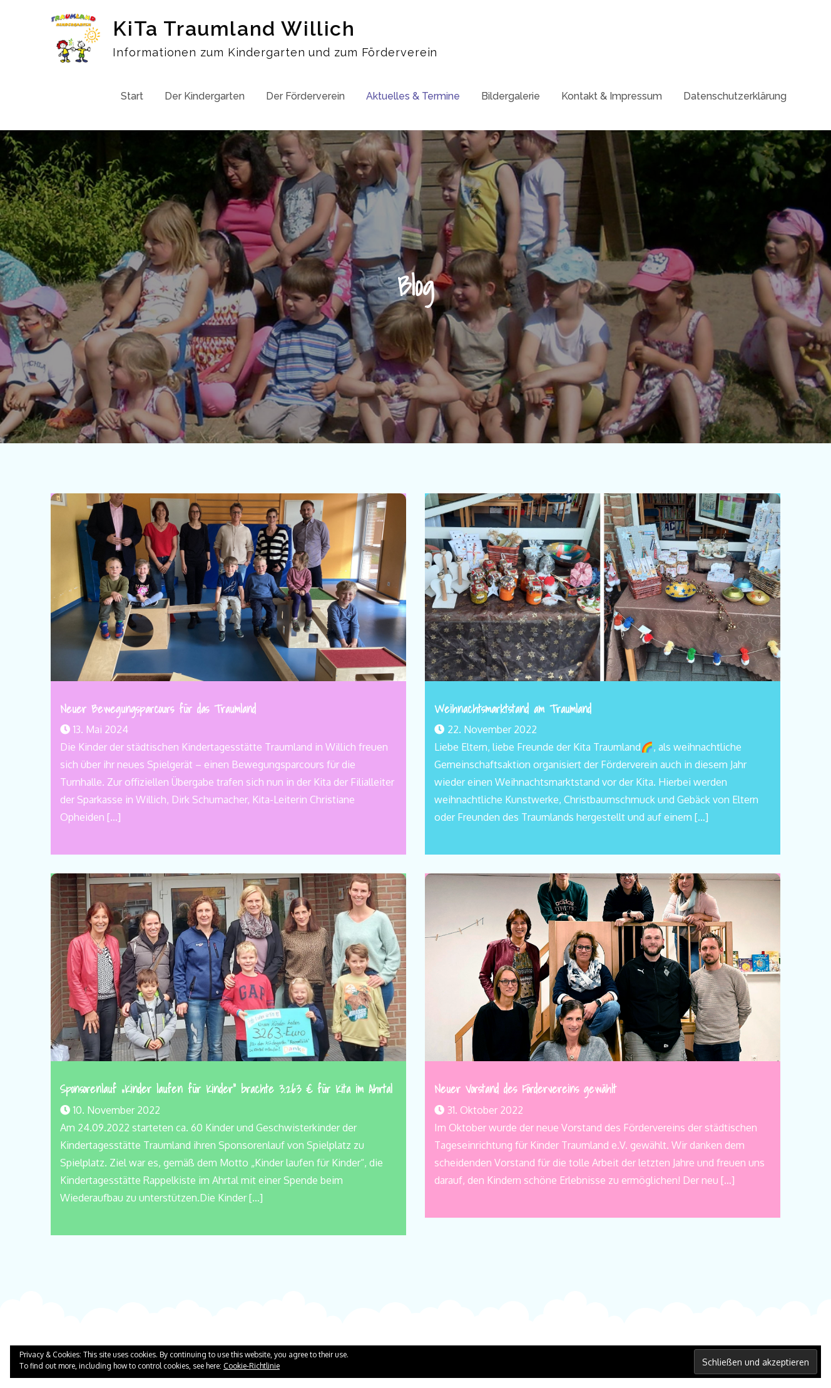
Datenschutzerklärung (735, 96)
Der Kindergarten (205, 96)
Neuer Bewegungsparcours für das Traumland (158, 709)
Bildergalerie (510, 96)
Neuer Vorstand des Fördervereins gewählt (525, 1089)
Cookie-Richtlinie (251, 1365)
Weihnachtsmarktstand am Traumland (512, 709)
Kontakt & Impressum (611, 96)
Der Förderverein (305, 96)
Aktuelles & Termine (413, 96)
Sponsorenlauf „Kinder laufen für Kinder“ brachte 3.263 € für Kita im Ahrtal (226, 1089)
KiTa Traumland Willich (234, 28)
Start (132, 96)
